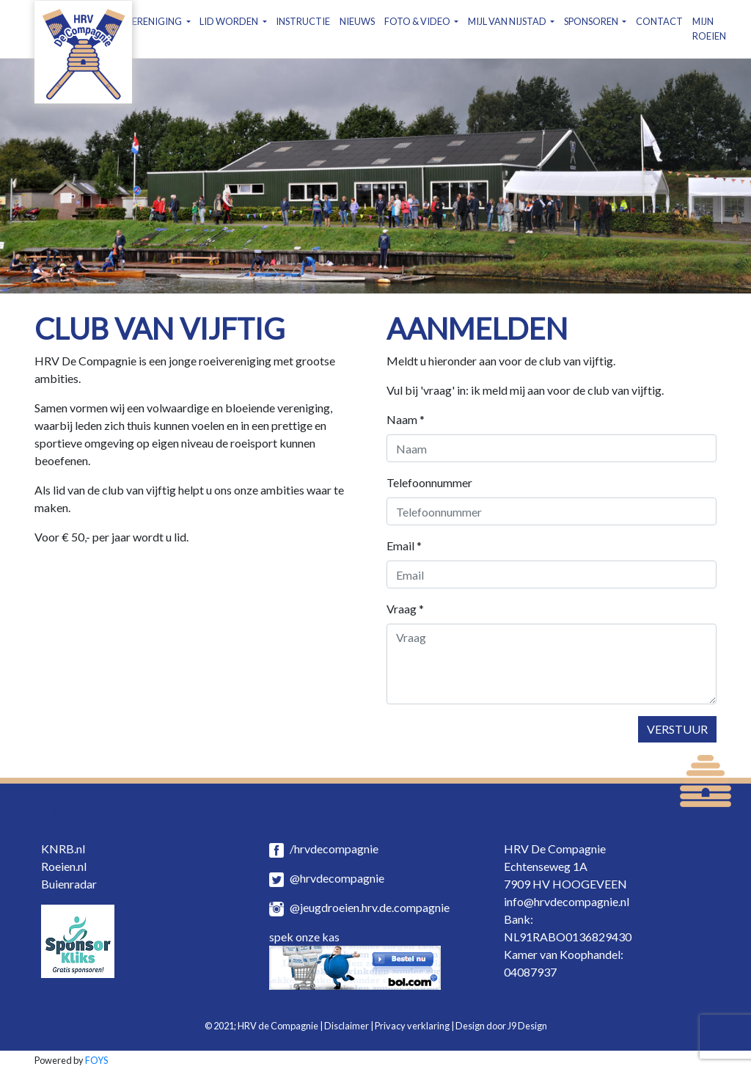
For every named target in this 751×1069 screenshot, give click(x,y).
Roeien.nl (64, 866)
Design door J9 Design (501, 1026)
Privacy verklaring (412, 1026)
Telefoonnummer (429, 482)
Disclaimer (346, 1026)
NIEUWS (357, 21)
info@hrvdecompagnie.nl (566, 901)
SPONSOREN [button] (592, 21)
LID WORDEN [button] (229, 21)
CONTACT (659, 21)
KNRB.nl (63, 848)
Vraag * (405, 609)
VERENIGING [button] (154, 21)
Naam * (406, 419)
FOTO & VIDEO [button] (418, 21)
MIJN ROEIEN (709, 28)
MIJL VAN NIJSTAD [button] (508, 21)
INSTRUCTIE (303, 21)
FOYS (96, 1060)
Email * (404, 545)
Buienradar (69, 884)
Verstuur (677, 729)
